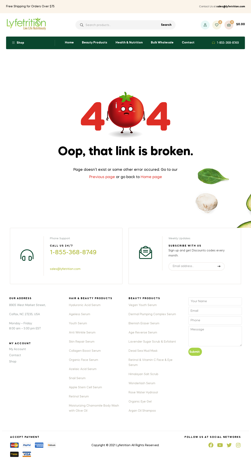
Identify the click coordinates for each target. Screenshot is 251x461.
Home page (151, 177)
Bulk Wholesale (162, 42)
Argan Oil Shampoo (142, 410)
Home (69, 42)
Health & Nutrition (129, 42)
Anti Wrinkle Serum (82, 332)
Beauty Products (94, 42)
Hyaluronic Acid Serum (85, 305)
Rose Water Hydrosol (143, 392)
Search (166, 25)
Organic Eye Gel (140, 401)
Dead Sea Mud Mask (143, 351)
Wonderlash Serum (142, 383)
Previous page (102, 177)
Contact (188, 42)
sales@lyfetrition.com (65, 269)
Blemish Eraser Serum (144, 323)
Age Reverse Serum (143, 332)
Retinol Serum (79, 396)
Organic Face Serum (83, 360)
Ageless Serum (79, 314)
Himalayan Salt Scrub (143, 374)
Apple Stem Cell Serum (85, 387)
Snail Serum (77, 378)
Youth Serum (78, 323)
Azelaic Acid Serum (83, 369)
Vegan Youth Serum (143, 305)
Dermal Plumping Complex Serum (152, 314)
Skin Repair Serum (81, 341)
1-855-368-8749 (228, 42)
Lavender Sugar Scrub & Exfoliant (152, 341)
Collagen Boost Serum (85, 351)
